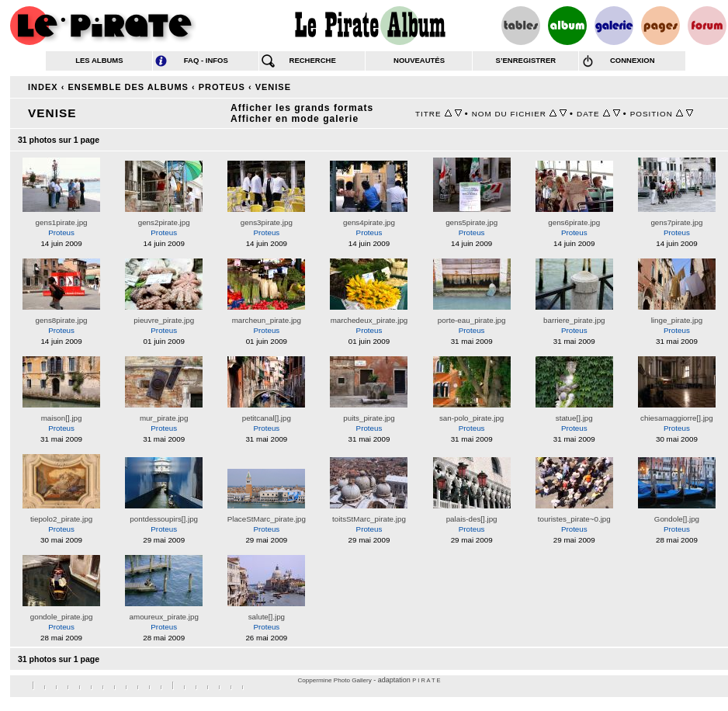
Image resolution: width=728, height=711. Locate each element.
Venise (273, 87)
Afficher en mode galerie (295, 118)
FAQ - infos (206, 60)
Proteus (222, 87)
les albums (99, 60)
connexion (632, 60)
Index (43, 87)
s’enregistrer (526, 60)
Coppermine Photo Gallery (334, 680)
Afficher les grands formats (302, 107)
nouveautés (419, 60)
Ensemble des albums (128, 87)
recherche (312, 60)
